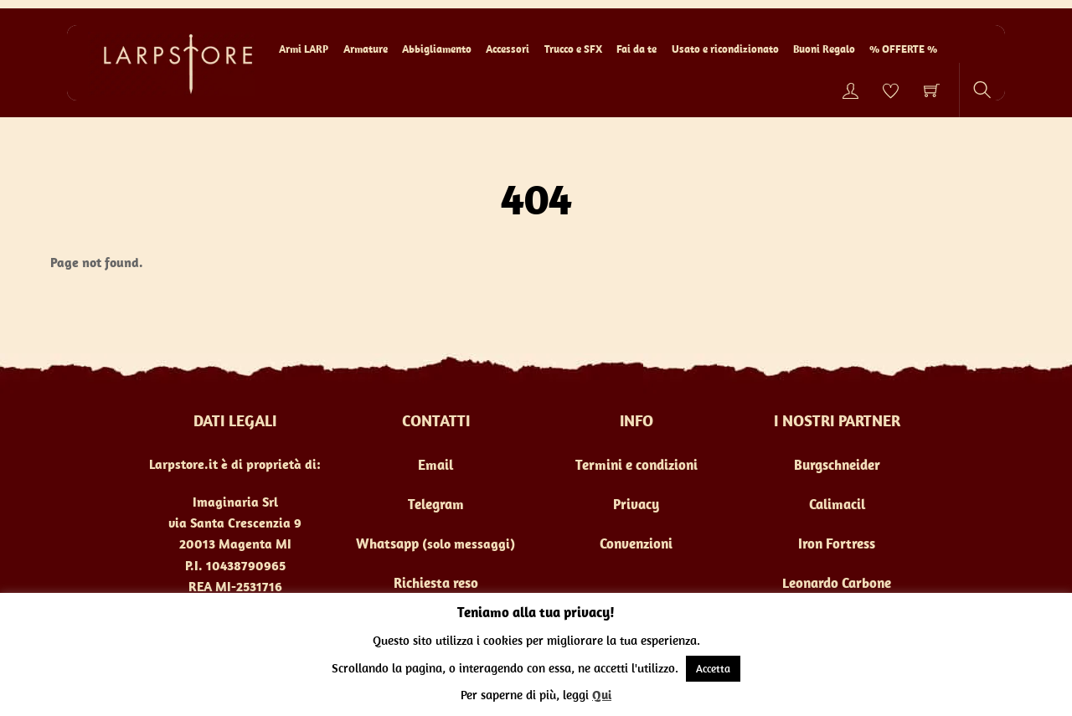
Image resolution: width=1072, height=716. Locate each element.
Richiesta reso (436, 583)
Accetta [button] (713, 669)
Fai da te (636, 49)
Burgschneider (837, 465)
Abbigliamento (437, 49)
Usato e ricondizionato (725, 49)
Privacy (636, 504)
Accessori (507, 49)
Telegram (436, 504)
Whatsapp (387, 543)
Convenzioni (636, 543)
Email (435, 465)
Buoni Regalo (824, 49)
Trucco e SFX (573, 49)
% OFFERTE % (903, 49)
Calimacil (837, 504)
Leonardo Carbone (836, 583)
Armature (365, 49)
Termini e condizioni (636, 465)
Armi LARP (303, 49)
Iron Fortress (836, 543)
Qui (601, 695)
